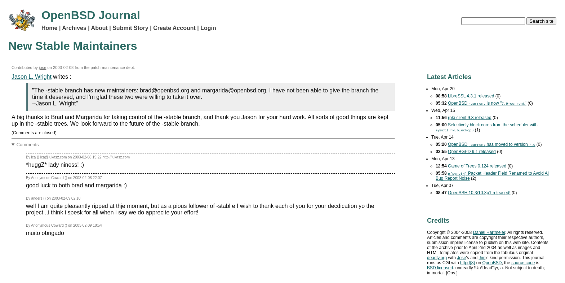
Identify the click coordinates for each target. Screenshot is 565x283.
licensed (440, 267)
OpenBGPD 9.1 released (472, 151)
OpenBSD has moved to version (491, 144)
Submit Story (130, 28)
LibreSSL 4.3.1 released (471, 96)
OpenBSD (492, 262)
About (99, 28)
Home (49, 28)
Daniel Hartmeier (489, 232)
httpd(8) (467, 262)
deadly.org (437, 257)
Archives (74, 28)
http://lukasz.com (116, 157)
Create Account (174, 28)
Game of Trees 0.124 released (477, 166)
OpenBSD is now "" (487, 103)
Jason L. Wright (32, 77)
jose (42, 67)
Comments (28, 144)
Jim (482, 257)
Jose (461, 257)
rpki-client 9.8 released (469, 117)
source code (523, 262)
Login (208, 28)
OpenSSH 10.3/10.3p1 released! (479, 192)
